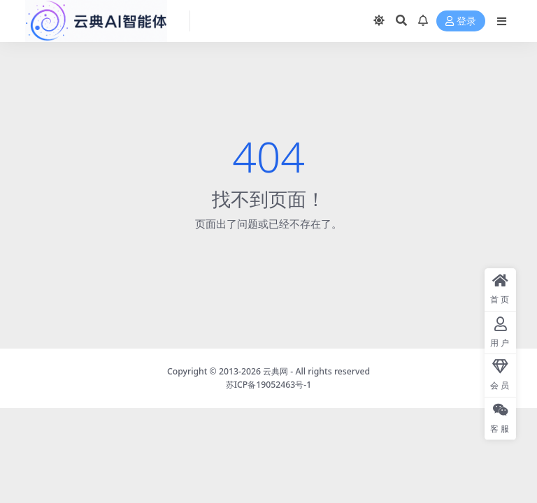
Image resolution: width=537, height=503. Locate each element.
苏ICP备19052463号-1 (269, 385)
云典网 (275, 371)
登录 (460, 21)
